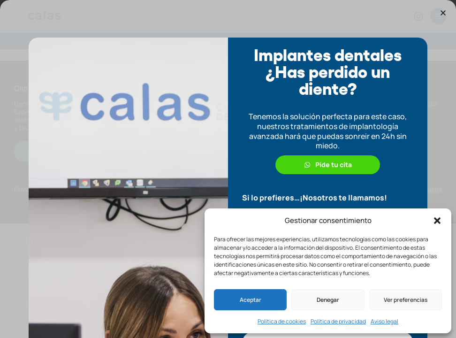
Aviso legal (384, 321)
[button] (437, 220)
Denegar (328, 300)
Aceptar (250, 300)
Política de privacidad (338, 321)
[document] (228, 169)
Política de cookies (282, 321)
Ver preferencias (405, 300)
